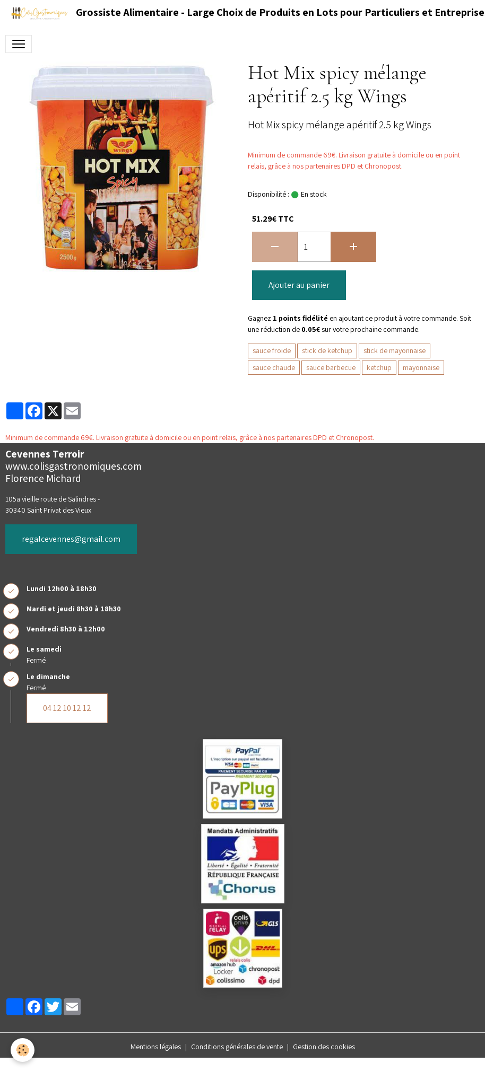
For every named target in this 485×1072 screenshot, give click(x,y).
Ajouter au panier (299, 285)
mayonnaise (421, 367)
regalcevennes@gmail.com (71, 538)
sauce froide (272, 350)
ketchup (379, 367)
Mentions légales (156, 1046)
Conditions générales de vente (237, 1046)
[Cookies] (22, 1050)
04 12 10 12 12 (67, 708)
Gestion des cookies (324, 1046)
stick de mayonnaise (394, 350)
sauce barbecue (331, 367)
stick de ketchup (327, 350)
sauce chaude (274, 367)
